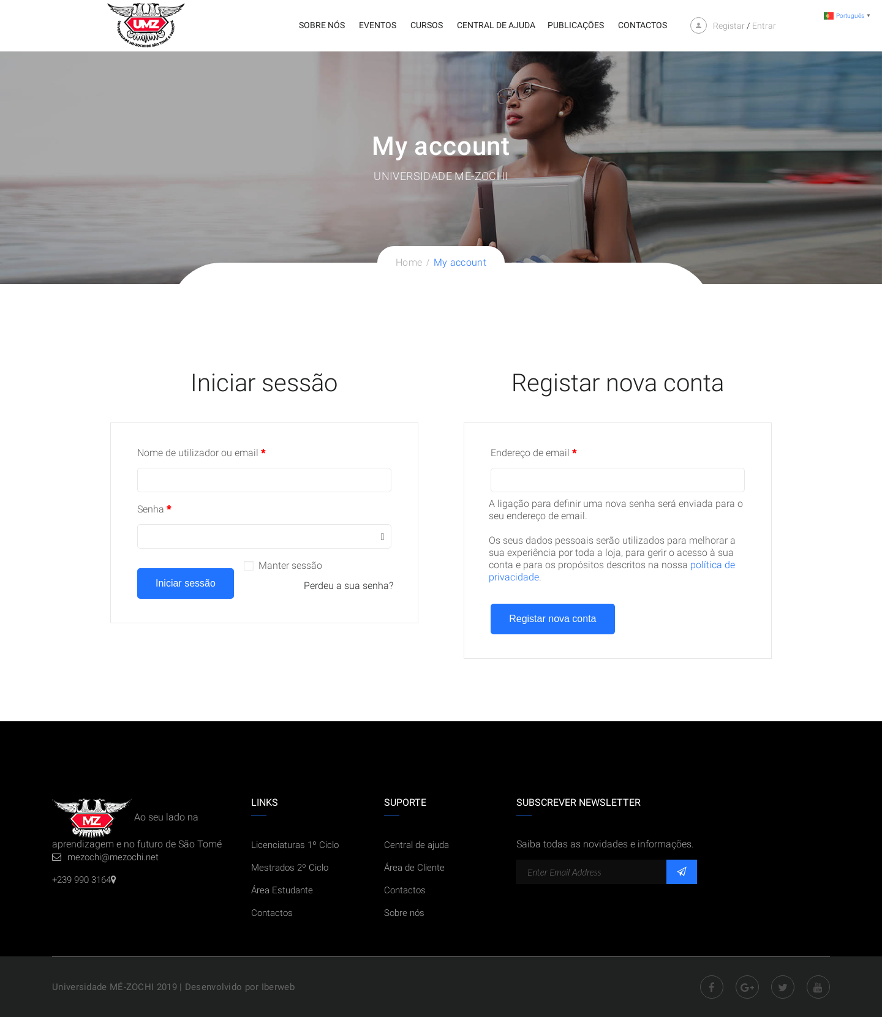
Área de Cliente (414, 867)
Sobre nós (322, 25)
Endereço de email (533, 453)
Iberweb (278, 987)
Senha (154, 509)
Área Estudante (282, 890)
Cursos (426, 25)
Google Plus (747, 987)
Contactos (642, 25)
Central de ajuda (496, 25)
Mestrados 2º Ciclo (289, 867)
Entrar (764, 26)
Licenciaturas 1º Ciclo (295, 844)
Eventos (377, 25)
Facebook (711, 987)
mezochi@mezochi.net (113, 857)
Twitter (782, 987)
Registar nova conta (552, 619)
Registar (729, 26)
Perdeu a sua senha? (348, 585)
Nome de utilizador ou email (201, 453)
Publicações (576, 25)
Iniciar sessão (186, 583)
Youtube (818, 987)
